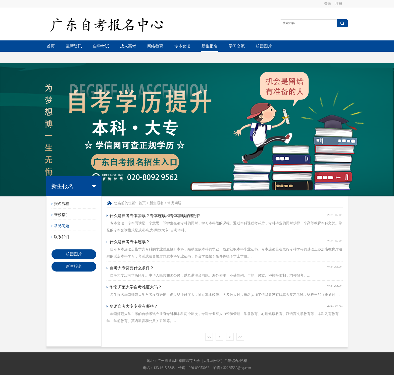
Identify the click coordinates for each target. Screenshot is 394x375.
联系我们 (61, 226)
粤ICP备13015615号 (232, 370)
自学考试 (101, 46)
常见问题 (61, 214)
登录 (327, 4)
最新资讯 (74, 46)
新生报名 (210, 46)
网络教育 (155, 46)
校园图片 (264, 46)
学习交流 (237, 46)
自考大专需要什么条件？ (132, 256)
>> (240, 326)
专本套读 (182, 46)
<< (209, 326)
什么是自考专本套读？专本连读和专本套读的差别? (155, 204)
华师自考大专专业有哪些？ (134, 295)
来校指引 (61, 203)
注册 (338, 4)
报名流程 (61, 192)
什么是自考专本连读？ (130, 230)
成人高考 (128, 46)
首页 (51, 46)
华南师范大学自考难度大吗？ (136, 276)
